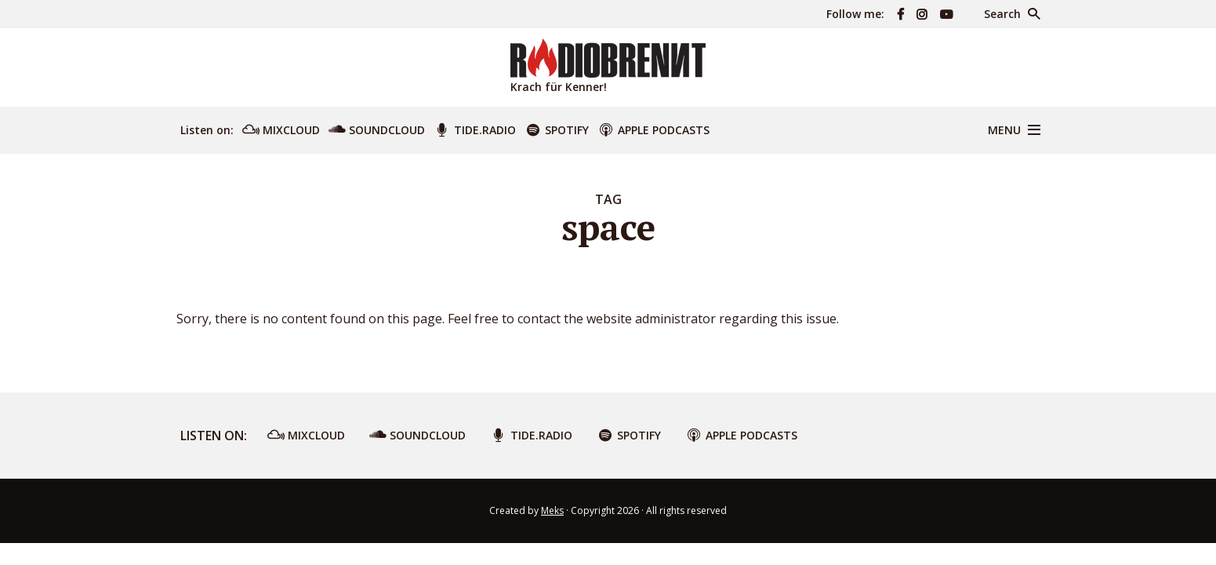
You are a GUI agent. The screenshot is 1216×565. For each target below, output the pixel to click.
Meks (552, 510)
